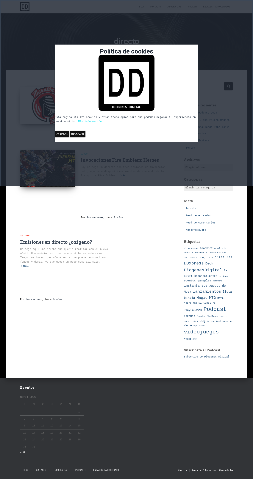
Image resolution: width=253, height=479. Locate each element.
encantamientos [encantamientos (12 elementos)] (205, 276)
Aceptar (62, 133)
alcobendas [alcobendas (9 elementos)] (191, 248)
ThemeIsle (226, 470)
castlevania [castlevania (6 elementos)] (190, 258)
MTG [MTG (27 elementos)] (212, 298)
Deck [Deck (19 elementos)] (209, 263)
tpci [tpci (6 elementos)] (218, 321)
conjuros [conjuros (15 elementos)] (206, 257)
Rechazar (77, 133)
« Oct (24, 452)
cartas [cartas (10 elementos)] (221, 252)
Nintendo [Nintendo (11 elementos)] (205, 302)
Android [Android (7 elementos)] (188, 252)
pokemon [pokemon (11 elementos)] (189, 316)
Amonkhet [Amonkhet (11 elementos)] (206, 248)
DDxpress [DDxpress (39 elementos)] (194, 263)
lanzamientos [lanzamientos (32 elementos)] (207, 291)
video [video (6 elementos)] (202, 326)
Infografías (60, 470)
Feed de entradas (198, 215)
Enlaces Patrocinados (106, 470)
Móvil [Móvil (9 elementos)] (221, 298)
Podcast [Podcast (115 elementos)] (215, 309)
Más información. (90, 121)
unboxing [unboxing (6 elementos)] (227, 321)
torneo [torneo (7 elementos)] (211, 321)
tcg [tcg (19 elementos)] (202, 321)
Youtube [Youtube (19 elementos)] (191, 339)
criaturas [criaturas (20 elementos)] (224, 257)
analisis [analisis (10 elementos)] (220, 248)
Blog (25, 470)
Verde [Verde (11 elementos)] (188, 325)
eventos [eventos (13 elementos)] (190, 280)
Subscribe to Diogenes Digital (206, 356)
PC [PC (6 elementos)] (214, 303)
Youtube (24, 235)
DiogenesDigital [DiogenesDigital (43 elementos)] (203, 270)
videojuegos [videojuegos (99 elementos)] (201, 332)
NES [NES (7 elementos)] (195, 303)
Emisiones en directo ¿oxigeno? (56, 242)
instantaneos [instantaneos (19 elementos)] (196, 286)
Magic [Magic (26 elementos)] (201, 298)
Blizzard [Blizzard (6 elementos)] (211, 253)
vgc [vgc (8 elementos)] (195, 325)
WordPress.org (196, 230)
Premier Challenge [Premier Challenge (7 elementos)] (207, 316)
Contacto (40, 470)
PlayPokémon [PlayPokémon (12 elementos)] (193, 310)
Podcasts (80, 470)
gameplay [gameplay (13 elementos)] (204, 280)
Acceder (191, 208)
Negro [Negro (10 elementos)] (188, 303)
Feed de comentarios (201, 222)
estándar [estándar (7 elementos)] (224, 276)
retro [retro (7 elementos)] (194, 321)
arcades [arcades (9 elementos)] (199, 252)
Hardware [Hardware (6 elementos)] (217, 281)
